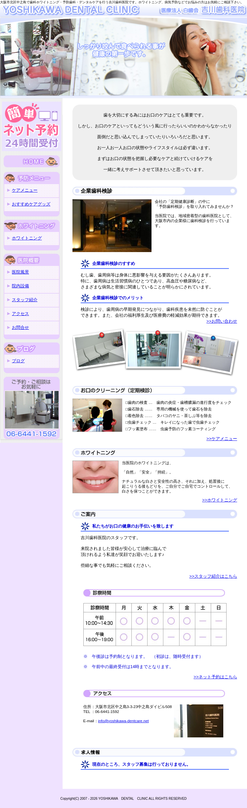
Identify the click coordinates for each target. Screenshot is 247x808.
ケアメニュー (25, 190)
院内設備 (20, 285)
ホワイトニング (27, 238)
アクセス (20, 313)
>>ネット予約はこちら (215, 676)
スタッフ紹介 (25, 299)
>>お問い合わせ (221, 321)
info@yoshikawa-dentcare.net (123, 721)
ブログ (18, 360)
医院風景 (20, 272)
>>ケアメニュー (221, 438)
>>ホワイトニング (219, 500)
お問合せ (20, 327)
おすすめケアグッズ (31, 204)
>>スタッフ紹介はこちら (213, 576)
